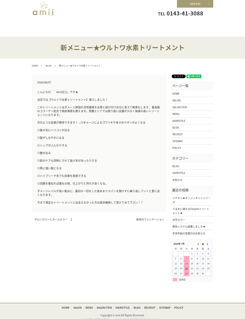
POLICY (176, 142)
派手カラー (178, 214)
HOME (45, 24)
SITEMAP (177, 135)
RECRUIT (174, 24)
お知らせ (177, 174)
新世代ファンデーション (150, 213)
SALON (71, 24)
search (209, 13)
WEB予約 (195, 4)
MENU (96, 24)
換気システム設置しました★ (188, 221)
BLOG (49, 60)
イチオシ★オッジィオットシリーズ (191, 194)
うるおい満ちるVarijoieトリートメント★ (190, 205)
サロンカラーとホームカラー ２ (53, 213)
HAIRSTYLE (148, 24)
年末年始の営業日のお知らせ (188, 227)
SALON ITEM (122, 24)
